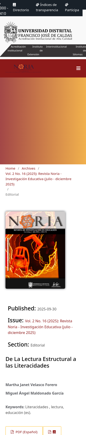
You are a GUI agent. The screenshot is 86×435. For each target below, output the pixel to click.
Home (10, 168)
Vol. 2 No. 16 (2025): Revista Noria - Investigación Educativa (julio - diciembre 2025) (38, 178)
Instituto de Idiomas (79, 50)
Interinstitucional (56, 46)
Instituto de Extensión (35, 50)
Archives (28, 168)
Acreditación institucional (17, 48)
